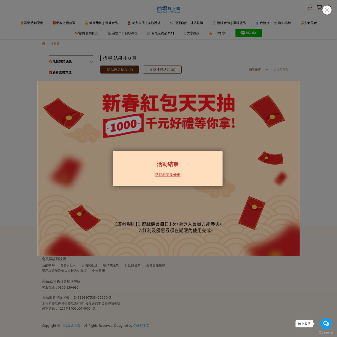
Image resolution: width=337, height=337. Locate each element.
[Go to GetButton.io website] (326, 332)
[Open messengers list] (326, 323)
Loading (168, 168)
